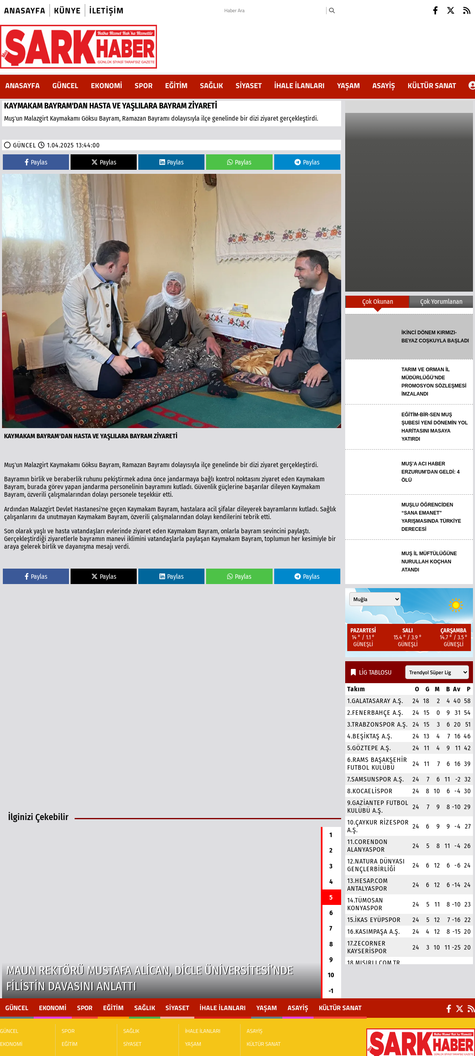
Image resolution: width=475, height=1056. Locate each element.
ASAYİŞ (383, 85)
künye (67, 10)
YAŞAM (348, 85)
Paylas (36, 162)
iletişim (106, 10)
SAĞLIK (211, 85)
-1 (331, 991)
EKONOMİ (106, 85)
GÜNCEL (65, 85)
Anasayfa (24, 10)
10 (331, 975)
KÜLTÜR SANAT (432, 85)
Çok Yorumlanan (441, 301)
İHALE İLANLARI (299, 85)
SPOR (144, 85)
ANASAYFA (22, 85)
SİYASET (249, 85)
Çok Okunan (377, 301)
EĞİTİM (176, 85)
